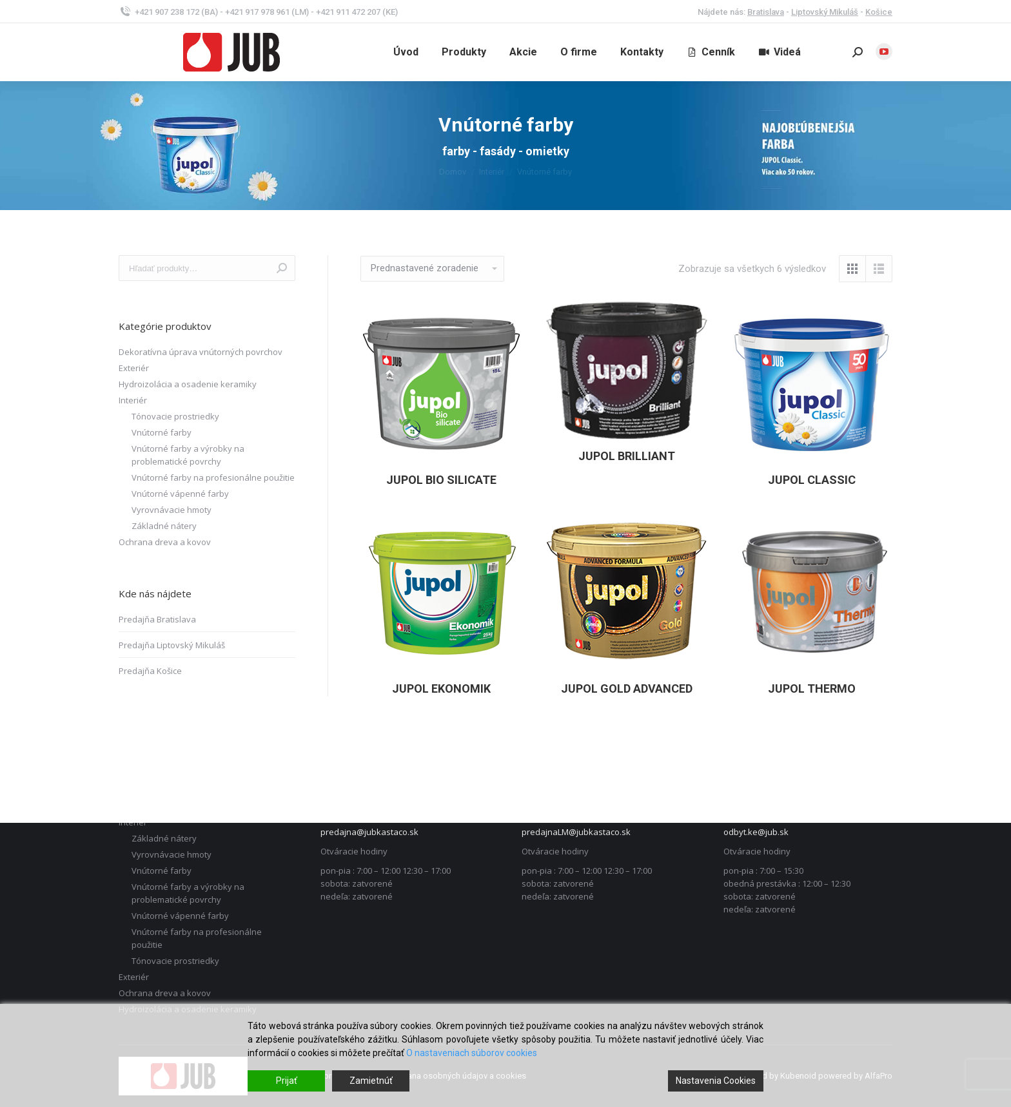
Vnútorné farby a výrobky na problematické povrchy (188, 455)
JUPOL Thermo (812, 688)
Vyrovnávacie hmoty (171, 509)
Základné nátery (164, 526)
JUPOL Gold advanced (626, 688)
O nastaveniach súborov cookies (471, 1053)
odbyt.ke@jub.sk (756, 832)
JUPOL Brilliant (626, 456)
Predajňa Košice (150, 671)
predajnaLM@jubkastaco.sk (576, 832)
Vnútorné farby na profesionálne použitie (213, 477)
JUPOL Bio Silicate (441, 479)
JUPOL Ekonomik (441, 688)
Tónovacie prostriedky (175, 416)
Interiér (133, 400)
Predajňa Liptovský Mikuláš (172, 645)
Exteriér (134, 368)
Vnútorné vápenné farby (180, 493)
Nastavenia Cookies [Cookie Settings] (716, 1080)
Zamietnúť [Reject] (371, 1080)
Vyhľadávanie (281, 268)
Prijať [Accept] (286, 1080)
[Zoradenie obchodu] (432, 269)
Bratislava (765, 12)
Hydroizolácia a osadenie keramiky (188, 384)
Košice (878, 12)
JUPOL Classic (812, 479)
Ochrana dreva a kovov (165, 542)
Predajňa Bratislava (157, 619)
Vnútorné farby (161, 432)
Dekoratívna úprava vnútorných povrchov (200, 352)
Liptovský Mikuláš (824, 12)
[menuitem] (406, 52)
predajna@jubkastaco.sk (369, 832)
